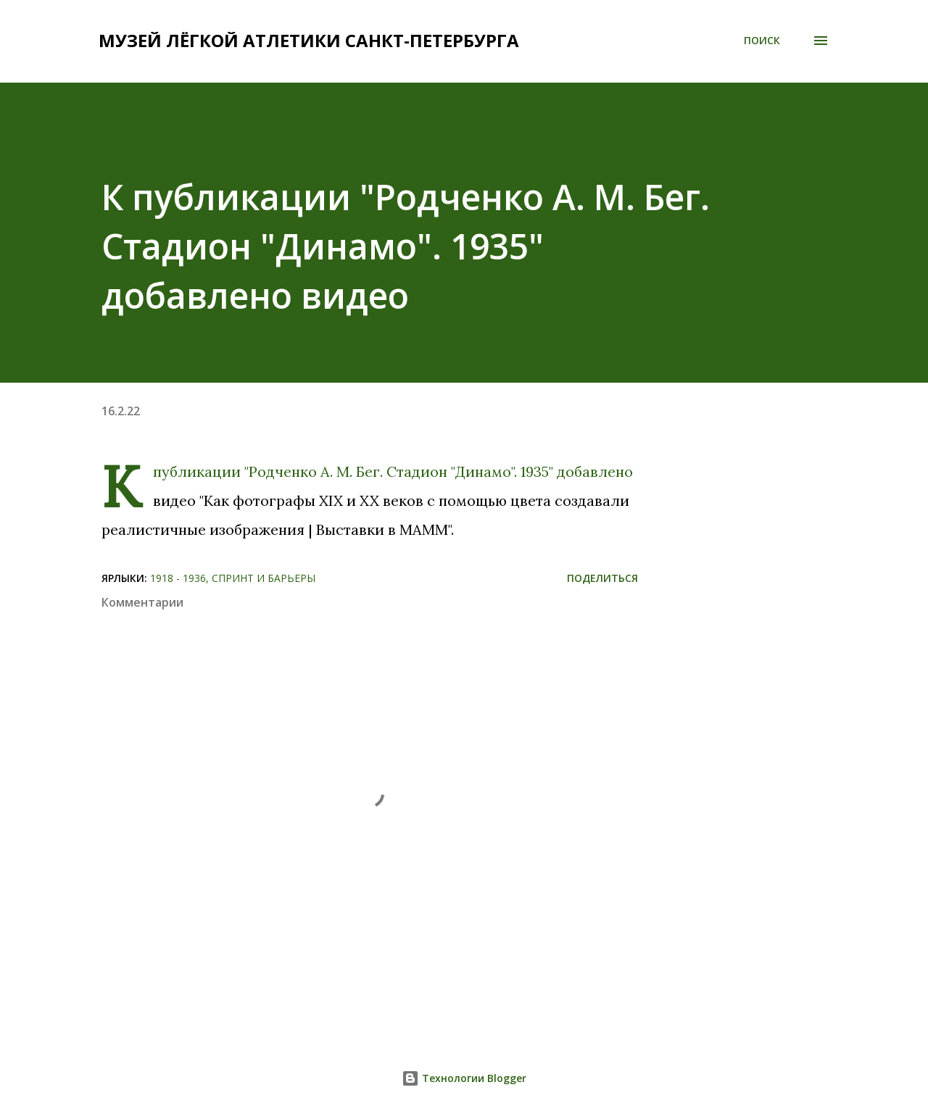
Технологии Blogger (464, 1078)
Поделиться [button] (602, 578)
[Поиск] (762, 40)
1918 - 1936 (178, 578)
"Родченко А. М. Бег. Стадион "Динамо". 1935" (398, 471)
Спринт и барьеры (263, 578)
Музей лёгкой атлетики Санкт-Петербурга (309, 40)
